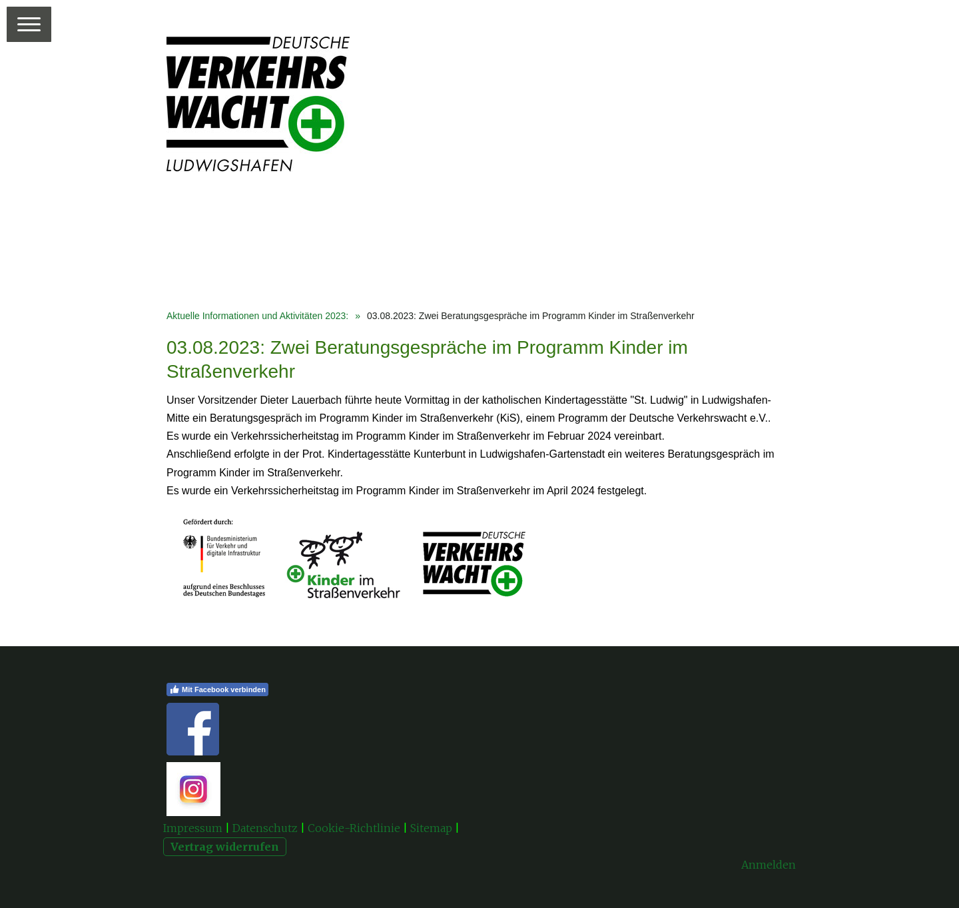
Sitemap (431, 828)
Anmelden (768, 864)
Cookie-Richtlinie (354, 828)
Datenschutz (265, 828)
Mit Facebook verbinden (217, 689)
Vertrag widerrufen (224, 846)
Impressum (192, 828)
